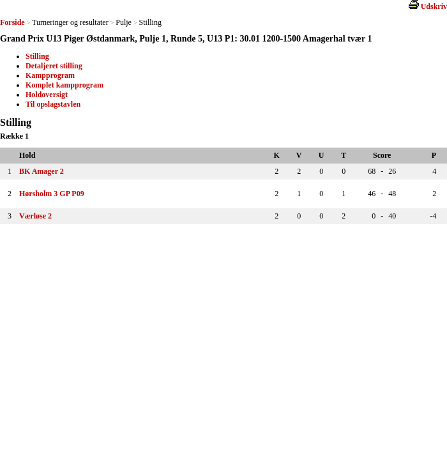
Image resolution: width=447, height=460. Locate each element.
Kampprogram (50, 75)
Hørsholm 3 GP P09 (51, 193)
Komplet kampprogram (64, 84)
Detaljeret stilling (54, 65)
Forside (12, 22)
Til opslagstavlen (53, 104)
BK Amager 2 (41, 171)
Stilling (37, 56)
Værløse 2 (35, 215)
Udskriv (434, 6)
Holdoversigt (47, 94)
